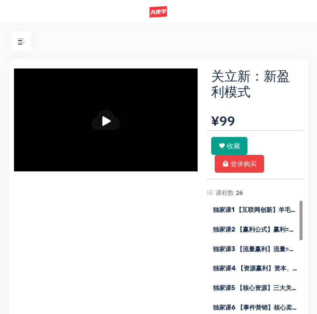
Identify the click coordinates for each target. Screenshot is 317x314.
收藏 (229, 145)
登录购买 (239, 163)
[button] (21, 41)
